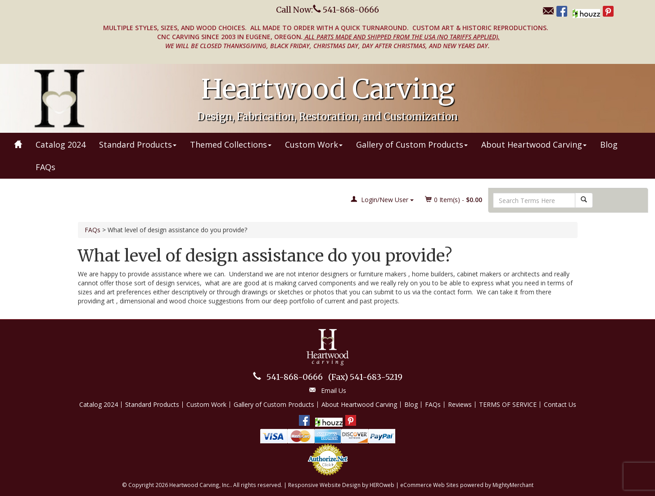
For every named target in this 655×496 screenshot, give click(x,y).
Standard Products (137, 144)
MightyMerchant (512, 484)
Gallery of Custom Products (412, 144)
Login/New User (382, 199)
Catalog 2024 (61, 144)
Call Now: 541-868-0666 (327, 10)
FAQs (45, 167)
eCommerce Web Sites (429, 484)
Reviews (460, 404)
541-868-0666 (295, 377)
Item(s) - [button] (453, 199)
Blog (609, 144)
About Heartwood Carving (534, 144)
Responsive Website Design (324, 484)
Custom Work (314, 144)
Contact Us (560, 404)
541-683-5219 (365, 377)
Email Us (333, 390)
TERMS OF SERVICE (508, 404)
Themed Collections (230, 144)
